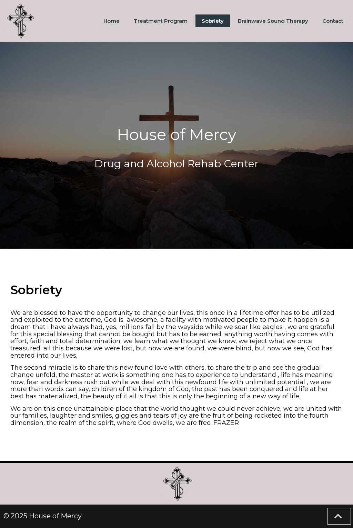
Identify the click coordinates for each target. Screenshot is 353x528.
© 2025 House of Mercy (42, 516)
